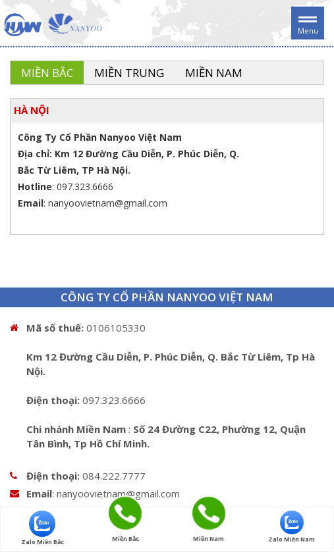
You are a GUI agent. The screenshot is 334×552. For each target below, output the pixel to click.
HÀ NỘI (31, 109)
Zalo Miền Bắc (42, 528)
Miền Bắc (47, 72)
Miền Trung (129, 72)
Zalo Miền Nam (291, 527)
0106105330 (116, 327)
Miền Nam (213, 72)
